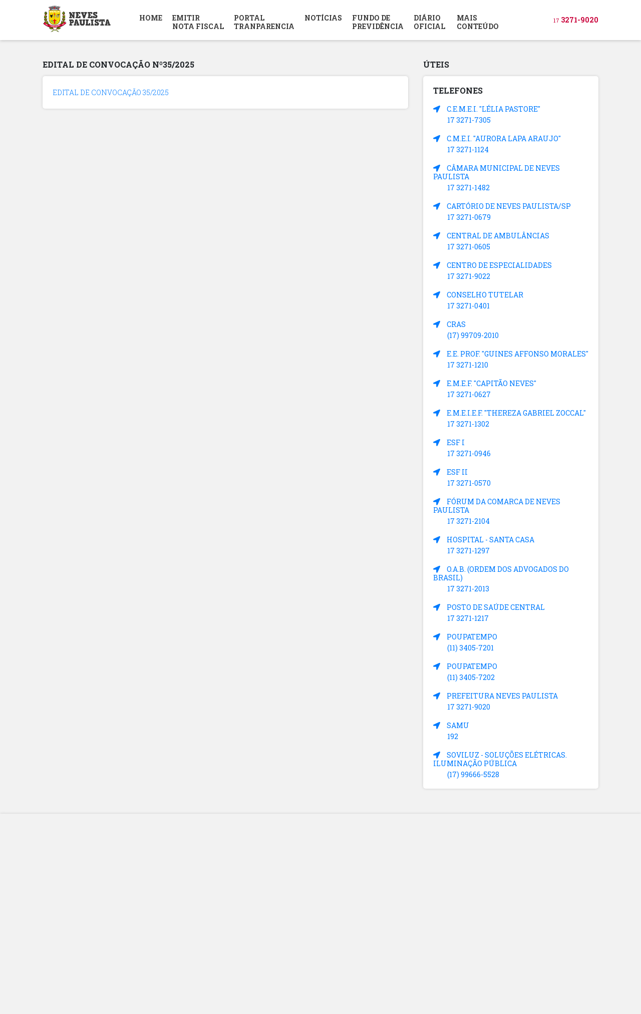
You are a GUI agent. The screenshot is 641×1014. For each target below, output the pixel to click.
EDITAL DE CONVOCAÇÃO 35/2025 (111, 92)
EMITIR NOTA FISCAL (198, 22)
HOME (150, 18)
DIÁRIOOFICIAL (429, 22)
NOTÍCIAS (323, 18)
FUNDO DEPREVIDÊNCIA (378, 22)
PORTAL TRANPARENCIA (264, 22)
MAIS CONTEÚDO (478, 22)
